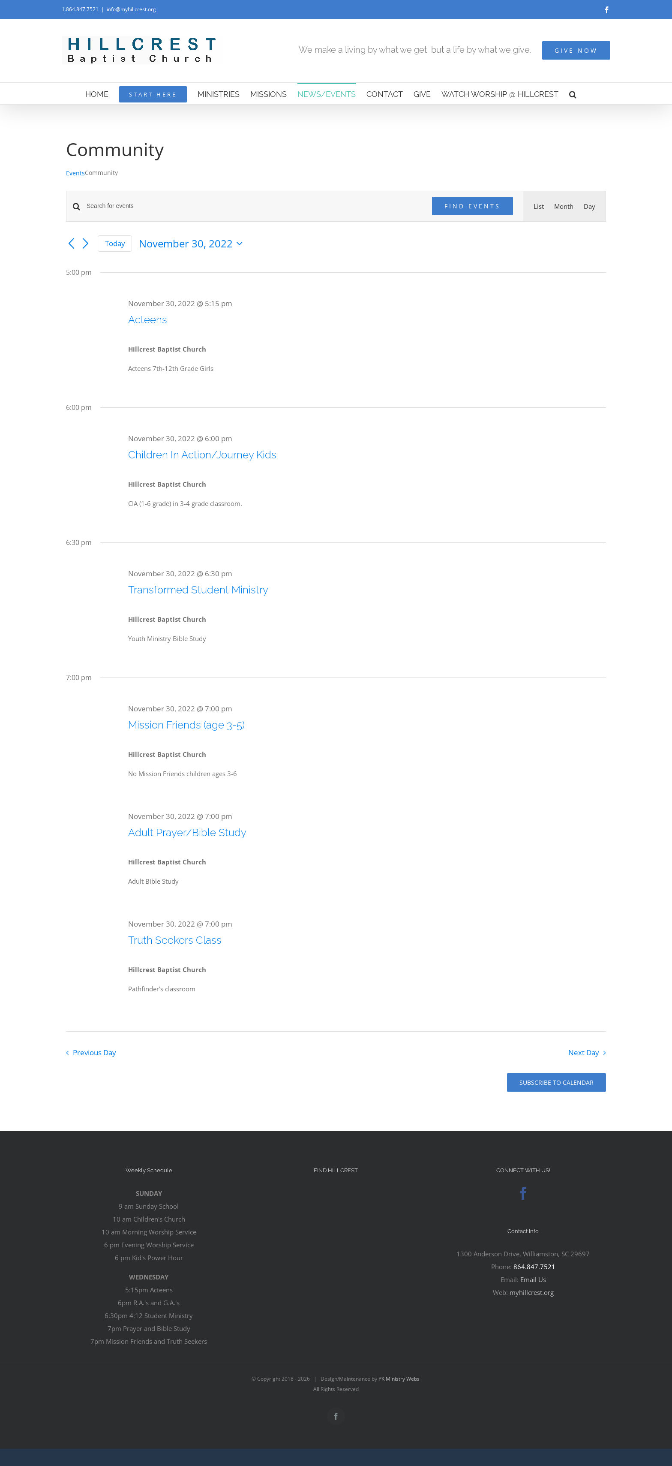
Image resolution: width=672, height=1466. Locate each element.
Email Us (533, 1279)
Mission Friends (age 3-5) (186, 725)
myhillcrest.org (532, 1292)
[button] (572, 93)
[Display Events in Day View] (589, 206)
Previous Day (94, 1052)
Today (115, 243)
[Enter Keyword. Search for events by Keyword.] (254, 206)
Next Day (583, 1052)
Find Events (472, 206)
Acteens (147, 319)
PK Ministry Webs (399, 1378)
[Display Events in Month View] (563, 206)
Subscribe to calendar (556, 1082)
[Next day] (86, 244)
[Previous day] (71, 244)
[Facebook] (523, 1193)
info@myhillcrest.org (131, 9)
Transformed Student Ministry (198, 590)
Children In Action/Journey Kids (202, 455)
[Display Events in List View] (539, 206)
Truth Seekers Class (175, 940)
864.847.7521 (534, 1266)
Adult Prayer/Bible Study (187, 832)
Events (75, 173)
